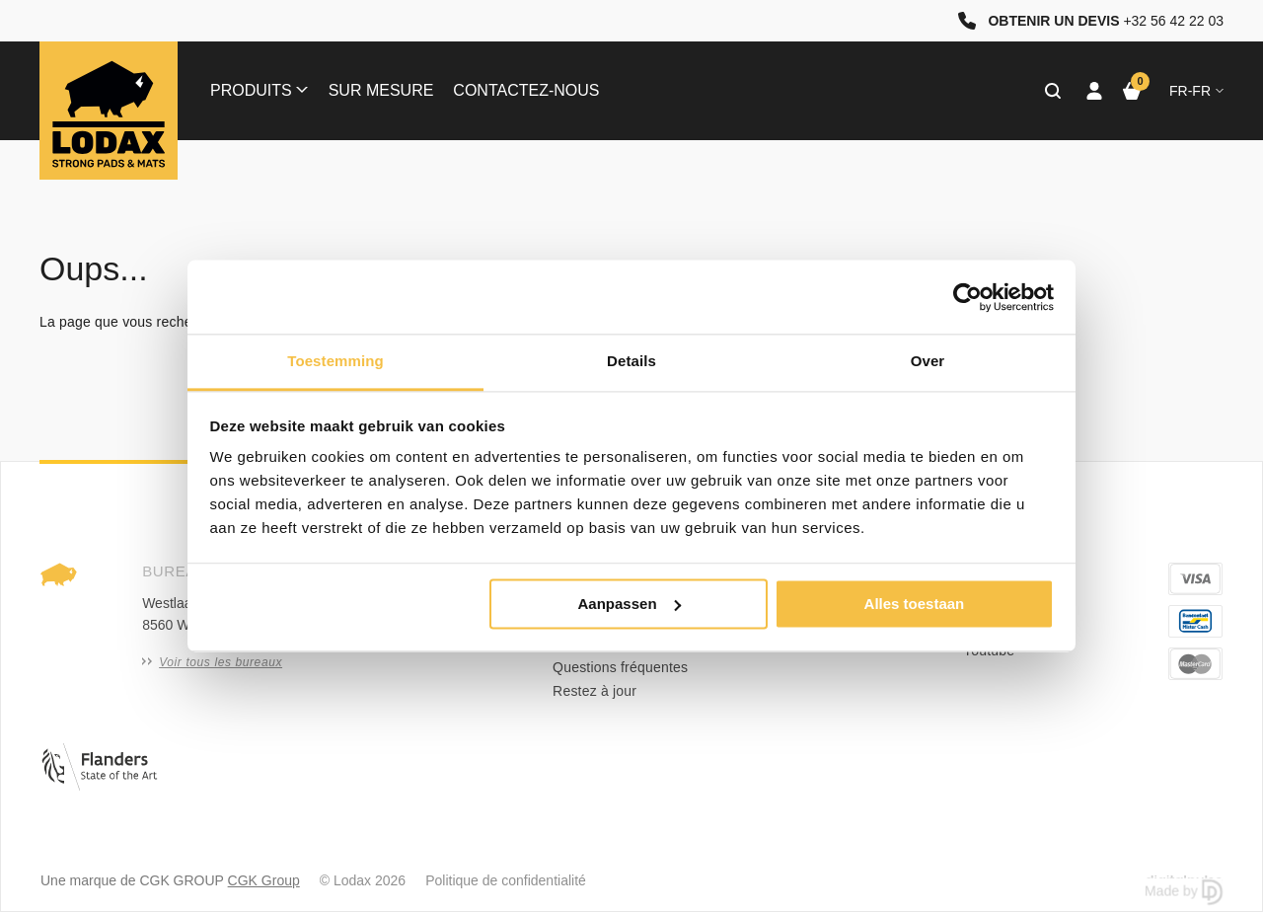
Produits (259, 90)
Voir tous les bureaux (212, 662)
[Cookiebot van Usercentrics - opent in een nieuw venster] (967, 297)
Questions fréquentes (620, 667)
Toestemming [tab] (335, 360)
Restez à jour (594, 691)
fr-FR (1196, 91)
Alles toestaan (914, 603)
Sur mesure (381, 90)
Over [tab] (928, 360)
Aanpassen (629, 603)
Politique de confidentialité (505, 880)
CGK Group (264, 880)
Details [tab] (631, 360)
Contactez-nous (526, 90)
